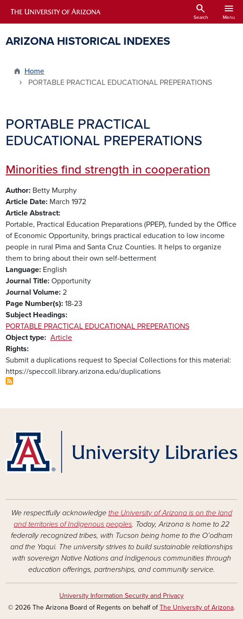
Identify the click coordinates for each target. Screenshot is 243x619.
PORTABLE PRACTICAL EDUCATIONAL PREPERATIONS (97, 326)
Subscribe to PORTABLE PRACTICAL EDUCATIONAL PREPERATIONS (9, 381)
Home (34, 71)
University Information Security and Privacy (121, 596)
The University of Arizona (197, 607)
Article (61, 337)
